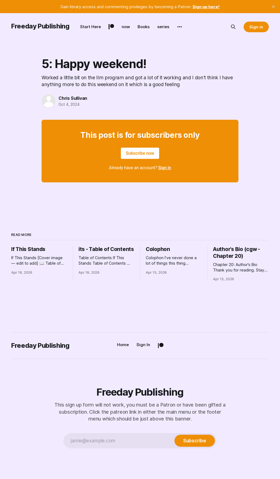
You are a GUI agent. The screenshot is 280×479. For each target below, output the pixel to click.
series (163, 26)
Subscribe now (140, 153)
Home (123, 344)
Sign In (143, 344)
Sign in (256, 27)
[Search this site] (233, 26)
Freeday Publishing (40, 26)
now (126, 26)
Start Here (90, 26)
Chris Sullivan (73, 98)
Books (144, 26)
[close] (273, 6)
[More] (179, 26)
